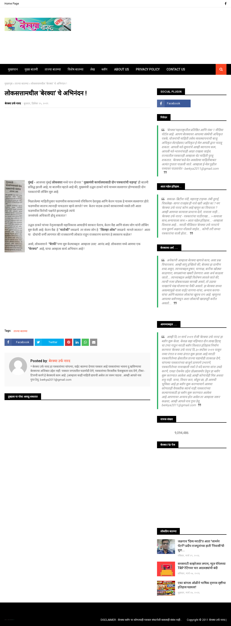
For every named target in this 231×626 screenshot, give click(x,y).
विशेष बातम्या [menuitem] (75, 69)
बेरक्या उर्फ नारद (13, 103)
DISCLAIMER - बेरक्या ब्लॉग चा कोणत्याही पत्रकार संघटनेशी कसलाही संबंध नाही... (141, 619)
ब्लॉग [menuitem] (104, 69)
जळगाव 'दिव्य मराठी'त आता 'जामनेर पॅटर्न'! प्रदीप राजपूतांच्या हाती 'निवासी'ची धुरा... (201, 545)
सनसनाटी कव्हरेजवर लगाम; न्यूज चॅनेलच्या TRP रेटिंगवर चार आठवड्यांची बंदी (202, 566)
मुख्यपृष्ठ (8, 83)
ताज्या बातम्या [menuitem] (53, 69)
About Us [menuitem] (121, 69)
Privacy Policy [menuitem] (148, 69)
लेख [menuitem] (92, 69)
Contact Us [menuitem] (175, 69)
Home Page (12, 3)
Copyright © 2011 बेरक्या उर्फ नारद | (206, 619)
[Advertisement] (77, 144)
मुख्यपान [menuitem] (13, 69)
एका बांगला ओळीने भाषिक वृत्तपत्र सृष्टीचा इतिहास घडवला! (202, 585)
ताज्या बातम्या (21, 83)
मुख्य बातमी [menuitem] (31, 69)
